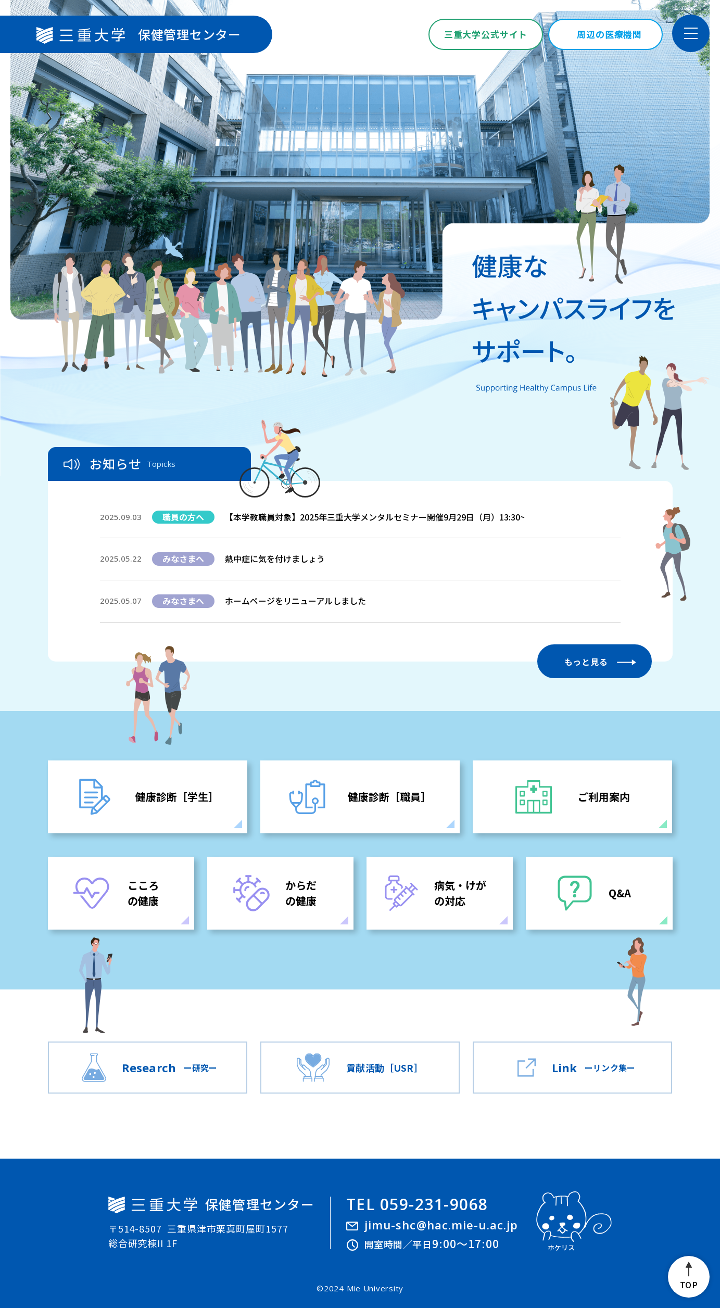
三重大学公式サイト (486, 34)
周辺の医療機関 (609, 34)
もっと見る (586, 661)
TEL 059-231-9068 (417, 1204)
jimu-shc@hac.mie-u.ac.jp (441, 1224)
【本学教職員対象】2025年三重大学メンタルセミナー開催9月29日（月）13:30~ (375, 517)
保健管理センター (138, 34)
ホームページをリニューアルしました (295, 600)
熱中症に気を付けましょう (275, 558)
